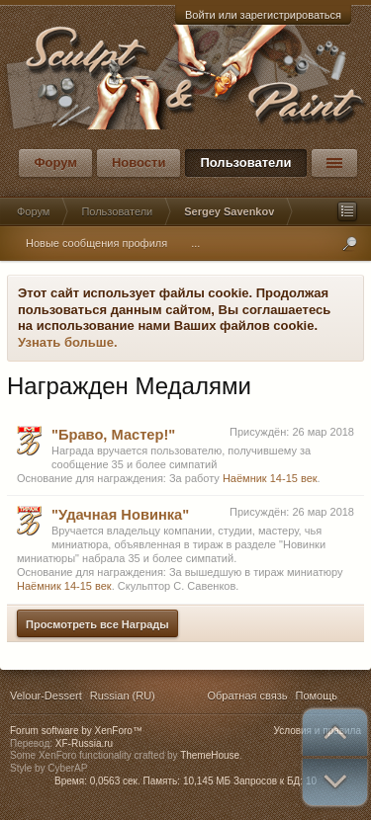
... (195, 243)
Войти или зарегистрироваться (263, 15)
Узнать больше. (68, 342)
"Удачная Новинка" (120, 515)
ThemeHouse (209, 755)
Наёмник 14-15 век (270, 478)
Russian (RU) (122, 695)
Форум (55, 162)
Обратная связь (247, 695)
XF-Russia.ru (84, 743)
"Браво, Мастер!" (113, 435)
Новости (139, 162)
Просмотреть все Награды (97, 624)
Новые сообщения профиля (96, 243)
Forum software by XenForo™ (76, 730)
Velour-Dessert (46, 695)
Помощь (317, 695)
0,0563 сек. (115, 781)
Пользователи (245, 162)
